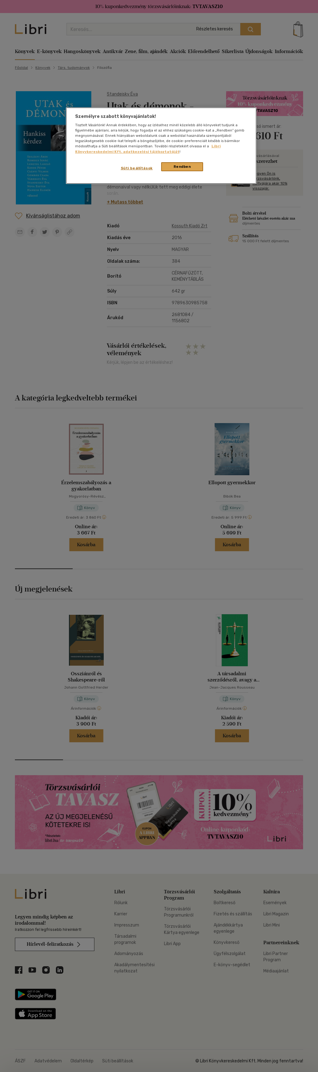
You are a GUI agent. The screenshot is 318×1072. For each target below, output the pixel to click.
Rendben (182, 166)
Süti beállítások (137, 168)
